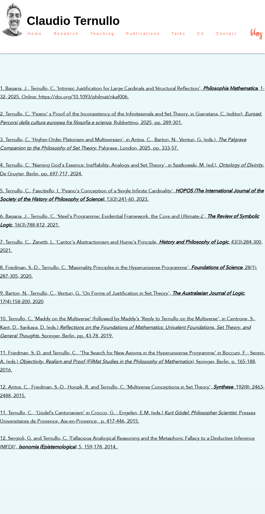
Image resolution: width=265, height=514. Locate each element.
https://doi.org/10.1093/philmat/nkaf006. (84, 96)
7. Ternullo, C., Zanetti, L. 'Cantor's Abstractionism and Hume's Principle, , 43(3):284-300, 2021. (131, 246)
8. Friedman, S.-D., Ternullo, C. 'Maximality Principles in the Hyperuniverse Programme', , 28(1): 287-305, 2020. (128, 271)
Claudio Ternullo (73, 20)
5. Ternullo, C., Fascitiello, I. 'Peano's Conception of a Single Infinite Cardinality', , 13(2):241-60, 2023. (132, 195)
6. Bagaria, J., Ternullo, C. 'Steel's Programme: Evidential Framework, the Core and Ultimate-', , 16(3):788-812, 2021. (129, 220)
